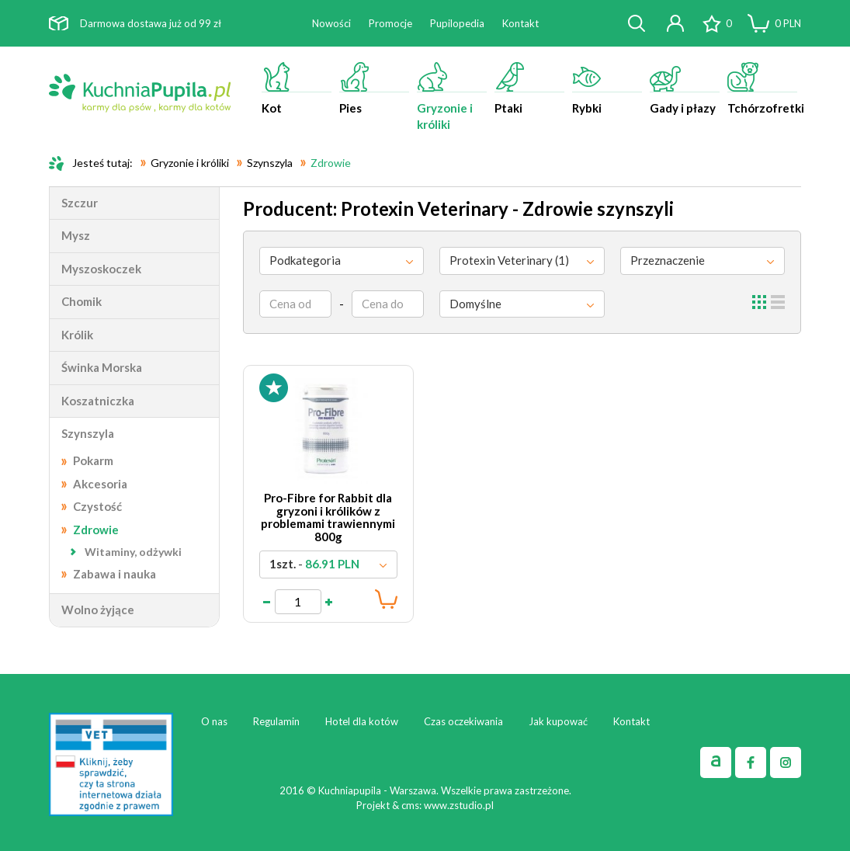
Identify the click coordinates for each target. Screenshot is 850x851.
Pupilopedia (457, 23)
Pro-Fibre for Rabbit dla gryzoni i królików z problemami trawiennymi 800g (328, 517)
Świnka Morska (101, 367)
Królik (77, 335)
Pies (374, 88)
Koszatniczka (97, 401)
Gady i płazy (685, 88)
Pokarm (93, 460)
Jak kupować (558, 721)
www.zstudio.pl (459, 805)
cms (410, 805)
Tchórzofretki (764, 88)
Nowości (331, 23)
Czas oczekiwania (463, 721)
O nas (214, 721)
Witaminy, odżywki (133, 551)
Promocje (390, 23)
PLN (788, 23)
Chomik (81, 301)
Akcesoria (100, 484)
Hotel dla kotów (361, 721)
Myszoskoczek (101, 269)
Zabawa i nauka (114, 574)
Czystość (97, 506)
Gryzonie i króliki (452, 96)
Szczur (79, 203)
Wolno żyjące (97, 610)
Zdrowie (96, 530)
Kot (296, 88)
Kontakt (520, 23)
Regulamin (276, 721)
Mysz (75, 235)
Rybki (607, 88)
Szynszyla (87, 433)
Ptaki (529, 88)
